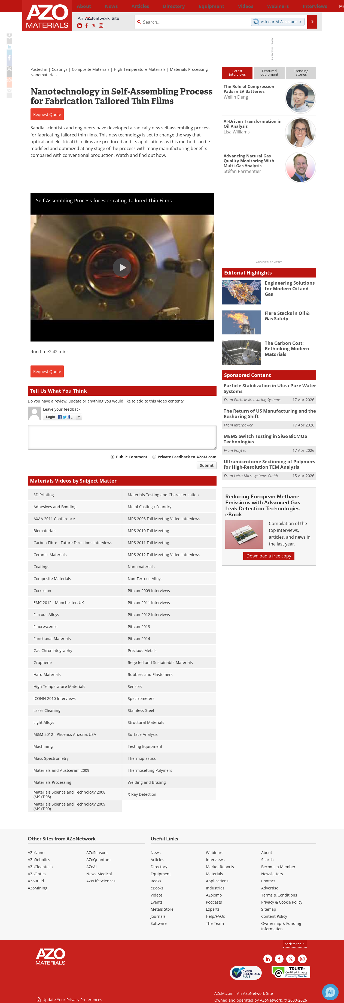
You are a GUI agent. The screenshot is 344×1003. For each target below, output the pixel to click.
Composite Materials (90, 69)
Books (156, 880)
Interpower (243, 422)
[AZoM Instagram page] (101, 26)
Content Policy (274, 916)
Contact (268, 880)
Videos (157, 895)
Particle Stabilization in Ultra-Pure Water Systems (266, 388)
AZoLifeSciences (100, 880)
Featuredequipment (269, 72)
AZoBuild (36, 880)
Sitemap (268, 909)
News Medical (99, 873)
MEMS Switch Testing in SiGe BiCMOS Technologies (261, 436)
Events (157, 902)
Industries (215, 888)
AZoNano (36, 852)
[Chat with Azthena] (330, 992)
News (156, 852)
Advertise (269, 888)
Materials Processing (189, 69)
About (266, 852)
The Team (215, 923)
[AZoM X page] (94, 26)
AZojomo (214, 895)
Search (267, 859)
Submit (207, 465)
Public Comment (131, 456)
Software (159, 923)
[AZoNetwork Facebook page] (86, 26)
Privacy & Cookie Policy (281, 902)
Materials (214, 873)
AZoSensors (97, 852)
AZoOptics (37, 873)
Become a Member (278, 866)
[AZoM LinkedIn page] (79, 26)
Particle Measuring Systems (257, 398)
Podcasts (214, 902)
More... (309, 6)
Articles (157, 859)
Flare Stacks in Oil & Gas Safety (289, 315)
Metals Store (162, 909)
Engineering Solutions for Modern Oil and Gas (290, 285)
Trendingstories (301, 72)
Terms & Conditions (279, 895)
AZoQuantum (98, 859)
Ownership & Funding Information (281, 926)
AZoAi (91, 866)
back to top (295, 943)
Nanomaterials (44, 74)
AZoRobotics (39, 859)
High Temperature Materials (140, 69)
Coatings (60, 69)
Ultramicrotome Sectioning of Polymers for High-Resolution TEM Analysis (268, 460)
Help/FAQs (215, 916)
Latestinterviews (237, 72)
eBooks (157, 888)
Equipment (161, 873)
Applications (217, 880)
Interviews (215, 859)
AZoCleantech (40, 866)
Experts (213, 909)
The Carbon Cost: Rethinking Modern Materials (285, 347)
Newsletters (272, 873)
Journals (158, 916)
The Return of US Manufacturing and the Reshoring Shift (265, 412)
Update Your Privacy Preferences (69, 996)
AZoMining (37, 888)
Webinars (214, 852)
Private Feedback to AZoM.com (187, 456)
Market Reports (220, 866)
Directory (157, 6)
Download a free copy (268, 551)
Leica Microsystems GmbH (256, 470)
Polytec (240, 446)
